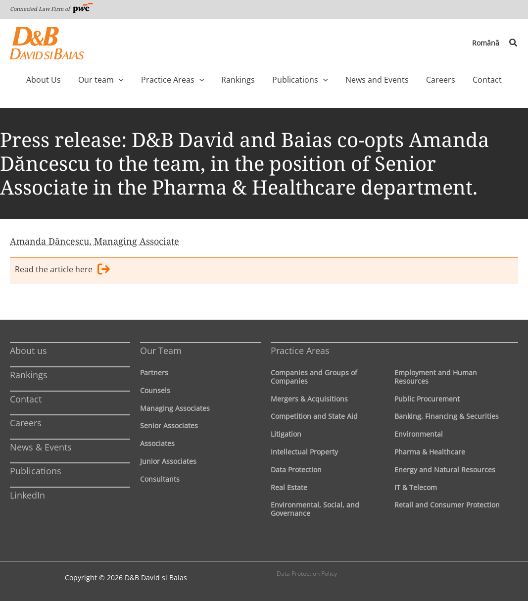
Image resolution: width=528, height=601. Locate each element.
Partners (154, 372)
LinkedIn (27, 495)
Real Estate (289, 487)
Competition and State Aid (314, 416)
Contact (26, 399)
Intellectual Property (304, 451)
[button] (513, 43)
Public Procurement (427, 398)
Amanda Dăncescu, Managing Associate (94, 241)
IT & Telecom (415, 487)
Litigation (286, 434)
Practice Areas (300, 350)
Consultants (160, 479)
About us (28, 350)
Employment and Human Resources (435, 377)
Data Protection (296, 469)
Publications (35, 471)
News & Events (41, 447)
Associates (157, 443)
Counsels (155, 390)
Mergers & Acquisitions (309, 398)
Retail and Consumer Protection (447, 504)
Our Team (161, 350)
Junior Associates (168, 461)
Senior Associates (169, 425)
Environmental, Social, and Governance (315, 509)
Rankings (29, 375)
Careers (26, 423)
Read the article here (62, 271)
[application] (138, 79)
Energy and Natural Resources (444, 469)
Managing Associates (175, 408)
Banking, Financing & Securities (446, 416)
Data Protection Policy (307, 573)
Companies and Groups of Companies (314, 377)
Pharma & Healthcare (429, 451)
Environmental (418, 434)
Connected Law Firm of (51, 8)
